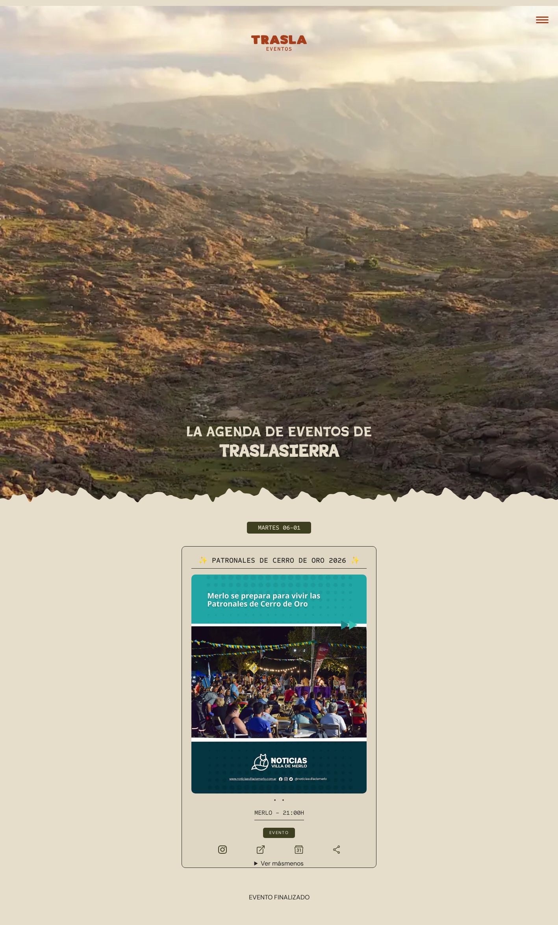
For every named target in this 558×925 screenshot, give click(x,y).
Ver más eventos (279, 793)
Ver (282, 721)
